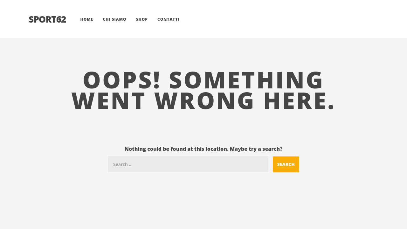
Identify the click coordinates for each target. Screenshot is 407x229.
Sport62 (47, 19)
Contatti (168, 19)
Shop (142, 19)
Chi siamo (114, 19)
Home (86, 19)
